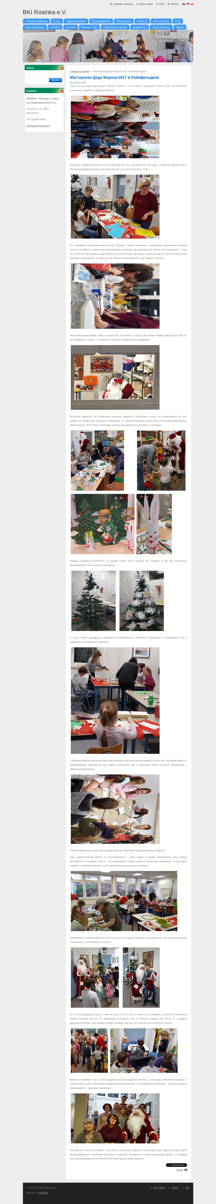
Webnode (43, 1193)
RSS (161, 4)
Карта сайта (146, 4)
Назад (179, 1169)
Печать (174, 4)
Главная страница (123, 4)
